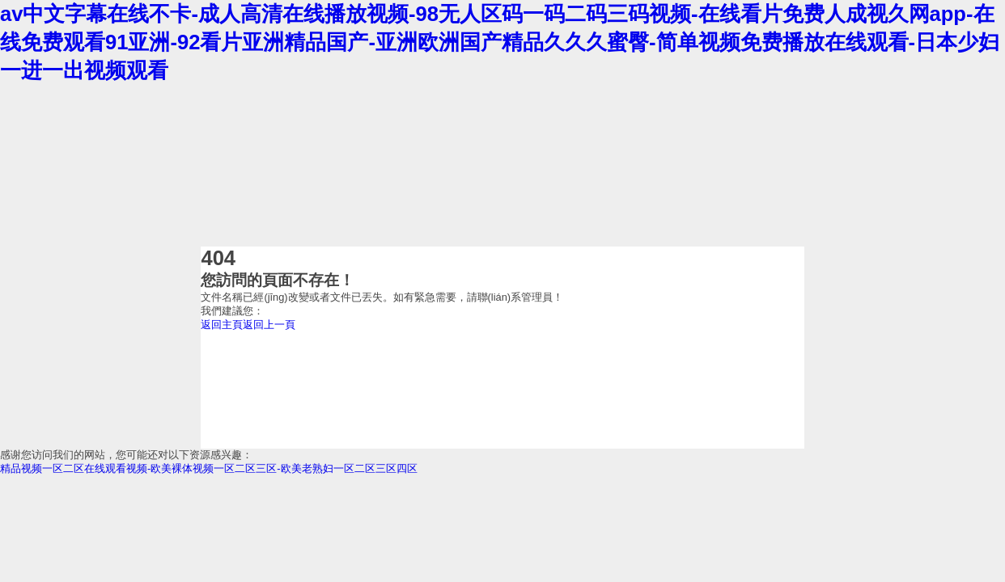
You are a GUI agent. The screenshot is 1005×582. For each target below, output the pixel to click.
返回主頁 (222, 324)
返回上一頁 (269, 324)
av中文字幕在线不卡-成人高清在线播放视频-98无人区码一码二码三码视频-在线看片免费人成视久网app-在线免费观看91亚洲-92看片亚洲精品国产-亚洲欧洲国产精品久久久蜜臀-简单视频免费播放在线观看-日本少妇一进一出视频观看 (499, 42)
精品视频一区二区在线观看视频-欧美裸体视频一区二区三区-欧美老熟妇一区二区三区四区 (209, 468)
